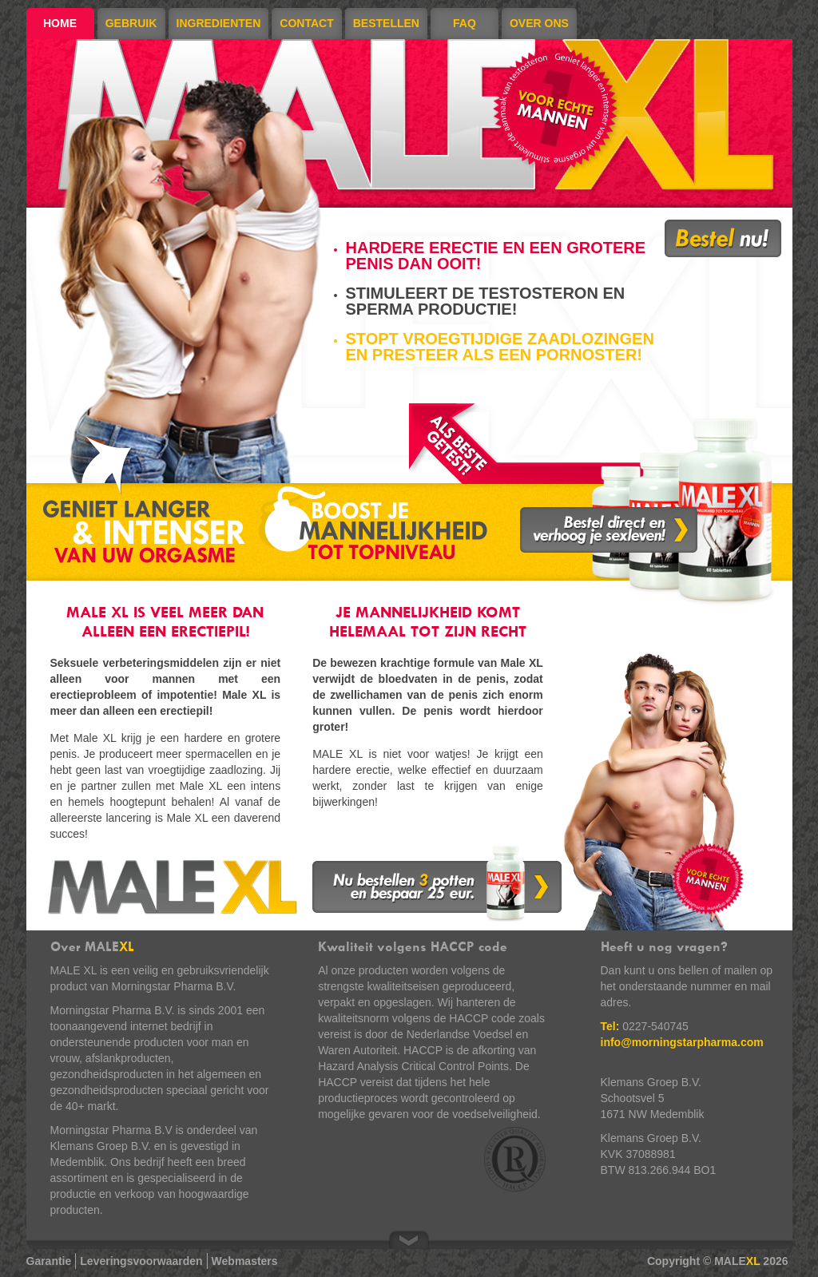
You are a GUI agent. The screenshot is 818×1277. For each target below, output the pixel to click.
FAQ (464, 23)
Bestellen (386, 23)
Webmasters (245, 1261)
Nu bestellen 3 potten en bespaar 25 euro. (437, 883)
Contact (306, 23)
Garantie (49, 1261)
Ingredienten (219, 23)
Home (60, 23)
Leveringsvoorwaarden (141, 1261)
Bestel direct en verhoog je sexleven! (608, 529)
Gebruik (131, 23)
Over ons (539, 23)
